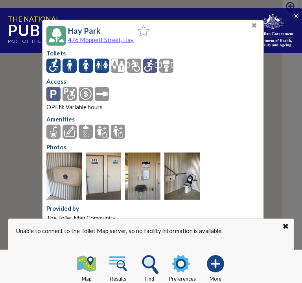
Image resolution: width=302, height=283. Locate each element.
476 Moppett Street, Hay (101, 39)
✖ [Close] (254, 25)
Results (118, 267)
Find (149, 267)
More (215, 267)
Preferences (182, 267)
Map (86, 267)
